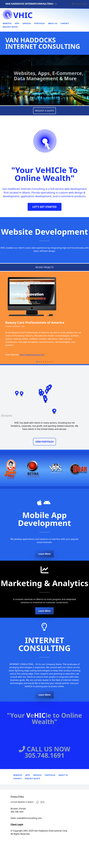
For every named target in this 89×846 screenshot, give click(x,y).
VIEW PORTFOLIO (44, 441)
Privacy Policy (17, 796)
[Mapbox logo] (6, 415)
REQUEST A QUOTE (44, 110)
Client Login (79, 3)
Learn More (44, 553)
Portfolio (39, 23)
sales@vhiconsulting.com (29, 818)
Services (26, 23)
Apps (17, 23)
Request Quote (10, 27)
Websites (7, 23)
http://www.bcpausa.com (32, 354)
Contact (64, 23)
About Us (52, 23)
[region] (44, 391)
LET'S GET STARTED (44, 207)
